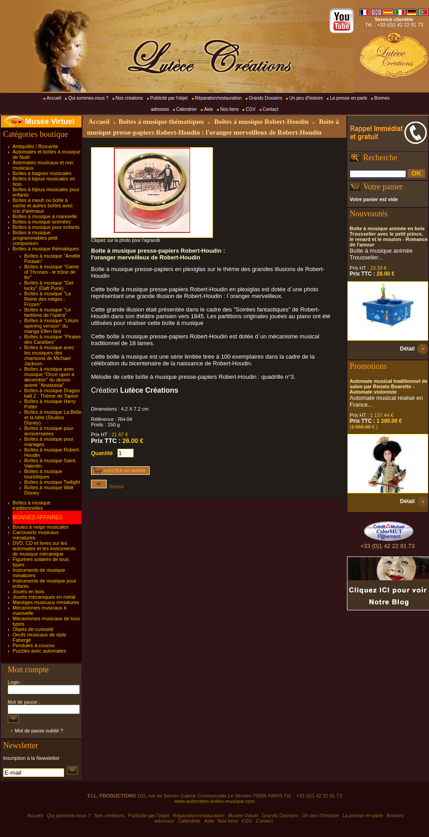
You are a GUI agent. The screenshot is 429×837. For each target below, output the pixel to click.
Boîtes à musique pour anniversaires (49, 430)
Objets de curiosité (33, 629)
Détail (407, 349)
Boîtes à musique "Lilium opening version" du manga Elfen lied (51, 326)
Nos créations (129, 98)
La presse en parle (348, 98)
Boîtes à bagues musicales (42, 173)
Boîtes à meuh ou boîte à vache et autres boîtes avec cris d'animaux (43, 205)
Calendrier (186, 109)
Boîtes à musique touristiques (43, 474)
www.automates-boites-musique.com (214, 801)
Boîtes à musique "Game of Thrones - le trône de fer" (51, 272)
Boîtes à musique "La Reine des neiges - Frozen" (47, 299)
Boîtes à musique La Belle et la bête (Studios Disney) (53, 417)
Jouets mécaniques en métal (44, 597)
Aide (208, 109)
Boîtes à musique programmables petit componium (35, 238)
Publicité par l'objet (169, 98)
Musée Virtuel (49, 121)
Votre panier (383, 186)
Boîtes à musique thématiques (46, 248)
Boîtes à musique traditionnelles (32, 505)
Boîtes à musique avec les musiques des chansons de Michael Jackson (49, 355)
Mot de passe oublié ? (39, 730)
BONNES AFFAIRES (37, 517)
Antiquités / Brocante (35, 146)
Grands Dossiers (265, 98)
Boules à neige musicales (41, 527)
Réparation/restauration (218, 98)
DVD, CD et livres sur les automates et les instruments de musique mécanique (44, 548)
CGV (251, 109)
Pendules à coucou (34, 645)
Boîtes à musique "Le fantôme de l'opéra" (47, 312)
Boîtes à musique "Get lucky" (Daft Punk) (49, 285)
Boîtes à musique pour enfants (46, 227)
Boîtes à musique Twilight (52, 482)
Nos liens (229, 109)
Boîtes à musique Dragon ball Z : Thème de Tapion (52, 393)
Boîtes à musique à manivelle (45, 216)
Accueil (54, 98)
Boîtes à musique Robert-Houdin (261, 121)
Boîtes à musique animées (42, 221)
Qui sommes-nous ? (88, 98)
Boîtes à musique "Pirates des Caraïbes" (52, 339)
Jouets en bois (28, 591)
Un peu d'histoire (306, 98)
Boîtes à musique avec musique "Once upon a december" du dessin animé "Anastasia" (49, 377)
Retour (107, 486)
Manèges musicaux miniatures (46, 602)
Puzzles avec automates (39, 650)
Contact (270, 109)
